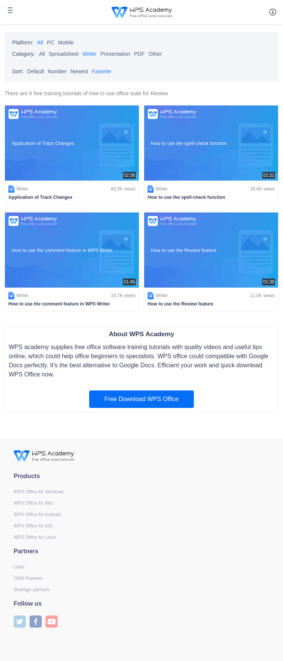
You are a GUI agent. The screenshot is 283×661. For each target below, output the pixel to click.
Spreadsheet (64, 54)
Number (57, 71)
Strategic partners (32, 589)
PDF (139, 54)
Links (19, 567)
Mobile (66, 42)
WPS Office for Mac (33, 503)
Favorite (101, 71)
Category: (23, 54)
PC (50, 42)
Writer (90, 54)
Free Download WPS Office (141, 399)
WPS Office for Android (37, 514)
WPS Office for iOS (33, 526)
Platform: (22, 42)
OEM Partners (28, 578)
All (40, 42)
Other (155, 54)
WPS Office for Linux (35, 537)
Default (35, 71)
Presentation (115, 54)
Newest (79, 71)
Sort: (18, 71)
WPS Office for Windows (38, 491)
